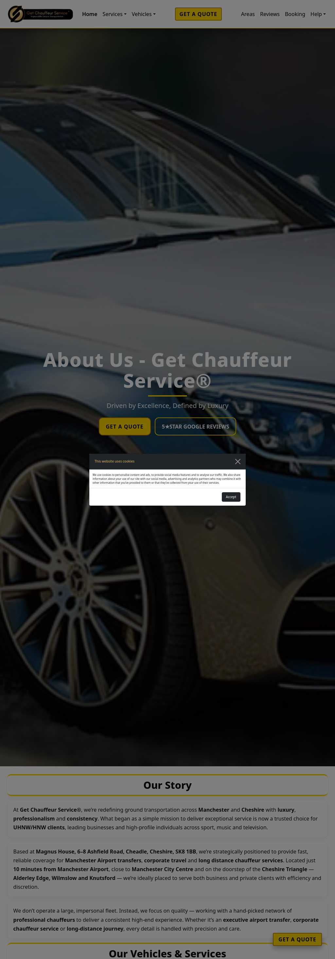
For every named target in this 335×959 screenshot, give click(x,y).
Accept (231, 497)
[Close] (238, 461)
